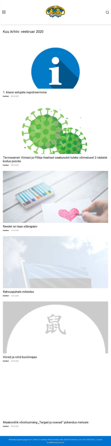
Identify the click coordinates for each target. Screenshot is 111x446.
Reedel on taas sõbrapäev (20, 226)
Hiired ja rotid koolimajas (20, 357)
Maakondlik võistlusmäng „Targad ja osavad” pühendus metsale (46, 422)
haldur (6, 96)
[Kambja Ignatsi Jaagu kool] (55, 12)
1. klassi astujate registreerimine (25, 92)
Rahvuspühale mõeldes (18, 292)
